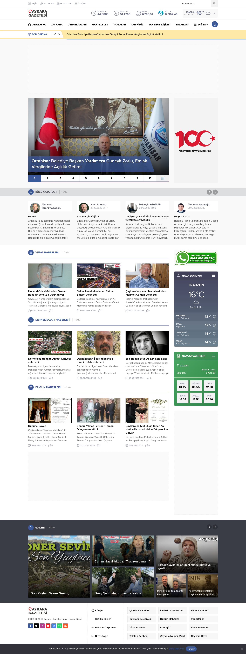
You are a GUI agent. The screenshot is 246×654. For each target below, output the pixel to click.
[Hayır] (241, 649)
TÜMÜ (64, 192)
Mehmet (51, 206)
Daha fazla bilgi (176, 648)
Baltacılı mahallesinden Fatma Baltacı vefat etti (95, 293)
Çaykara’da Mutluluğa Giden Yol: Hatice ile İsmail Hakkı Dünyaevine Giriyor (147, 429)
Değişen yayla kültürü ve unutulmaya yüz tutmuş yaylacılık (147, 218)
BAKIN (32, 216)
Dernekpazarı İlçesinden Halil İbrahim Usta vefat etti (95, 360)
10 (150, 178)
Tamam (191, 649)
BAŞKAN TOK (182, 216)
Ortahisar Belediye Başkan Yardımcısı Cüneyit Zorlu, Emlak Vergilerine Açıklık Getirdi (115, 34)
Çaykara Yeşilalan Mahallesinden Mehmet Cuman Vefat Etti (146, 293)
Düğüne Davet (37, 426)
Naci (98, 204)
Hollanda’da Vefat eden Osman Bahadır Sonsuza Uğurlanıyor (47, 293)
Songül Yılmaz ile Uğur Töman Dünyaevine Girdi (95, 427)
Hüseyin (150, 204)
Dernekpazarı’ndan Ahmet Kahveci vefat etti (49, 360)
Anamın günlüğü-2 (88, 216)
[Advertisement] (123, 68)
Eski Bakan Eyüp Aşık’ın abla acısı (146, 358)
